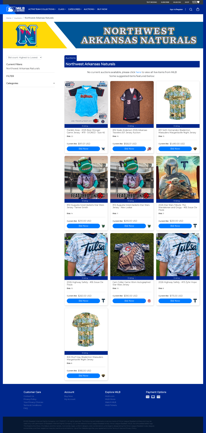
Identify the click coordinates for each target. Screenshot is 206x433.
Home (8, 18)
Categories (74, 9)
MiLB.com (177, 2)
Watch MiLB (110, 402)
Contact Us (29, 396)
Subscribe (165, 2)
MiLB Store (110, 399)
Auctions (89, 9)
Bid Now (83, 148)
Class (61, 9)
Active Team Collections (41, 9)
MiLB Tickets (111, 405)
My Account (69, 399)
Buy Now (102, 9)
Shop (187, 2)
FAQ (26, 408)
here (138, 72)
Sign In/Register (176, 9)
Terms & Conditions (32, 405)
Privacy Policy (30, 399)
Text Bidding (152, 2)
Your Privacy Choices (33, 402)
